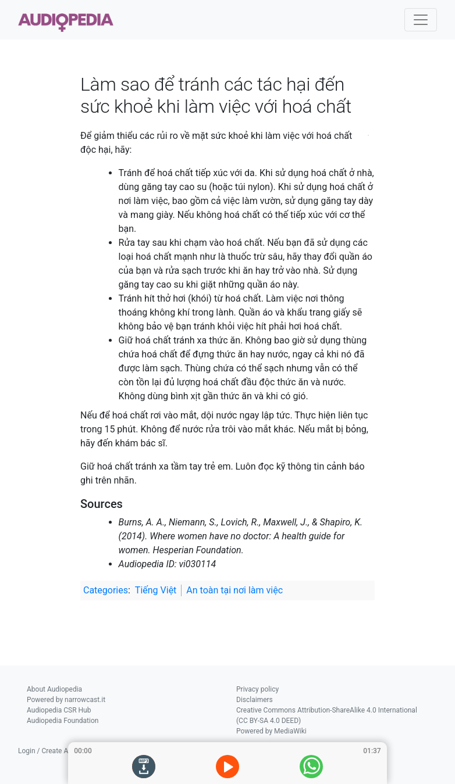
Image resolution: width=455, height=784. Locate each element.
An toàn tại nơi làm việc (234, 590)
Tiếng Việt (156, 590)
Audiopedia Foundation (62, 721)
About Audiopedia (54, 689)
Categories (105, 590)
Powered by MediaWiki (271, 731)
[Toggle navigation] (420, 19)
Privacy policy (257, 689)
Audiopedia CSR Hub (59, 710)
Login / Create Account (54, 751)
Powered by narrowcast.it (66, 700)
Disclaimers (254, 700)
